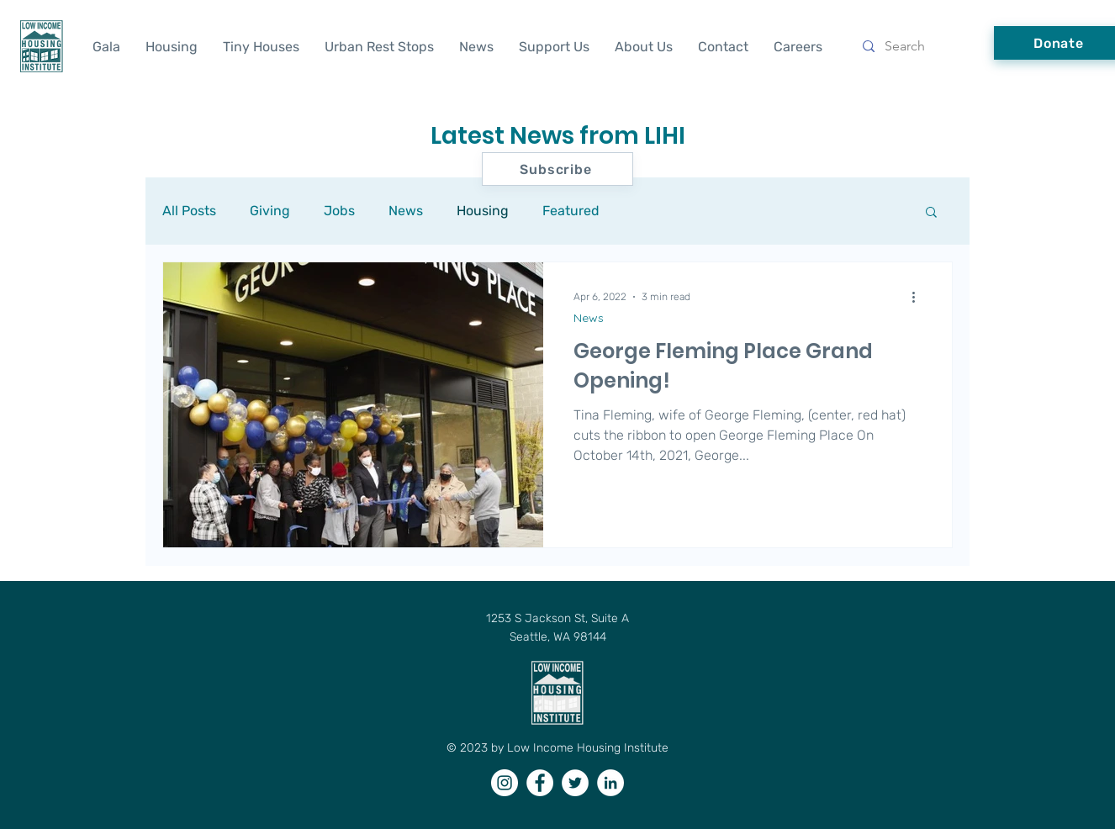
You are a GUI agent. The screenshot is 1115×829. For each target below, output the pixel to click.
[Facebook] (539, 782)
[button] (931, 213)
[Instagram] (504, 782)
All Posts (189, 211)
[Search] (916, 46)
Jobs (339, 211)
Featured (571, 211)
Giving (270, 211)
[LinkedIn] (610, 782)
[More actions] (919, 297)
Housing (483, 211)
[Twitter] (575, 782)
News (405, 211)
